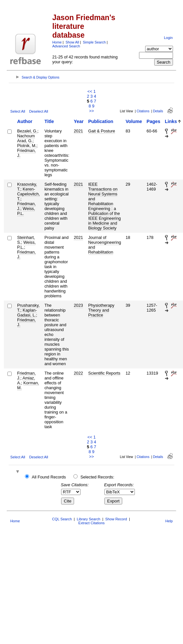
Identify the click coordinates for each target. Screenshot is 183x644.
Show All (72, 42)
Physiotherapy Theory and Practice (101, 310)
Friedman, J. (26, 153)
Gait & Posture (101, 131)
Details (158, 111)
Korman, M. (28, 385)
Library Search (88, 519)
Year (78, 121)
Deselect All (38, 111)
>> (91, 110)
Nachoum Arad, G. (26, 138)
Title (49, 121)
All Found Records (49, 477)
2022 (78, 373)
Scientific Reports (104, 373)
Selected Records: (97, 477)
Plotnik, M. (27, 145)
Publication (100, 121)
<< (89, 91)
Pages (153, 121)
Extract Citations (91, 523)
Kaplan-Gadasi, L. (27, 312)
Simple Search (94, 42)
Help (169, 521)
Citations (142, 111)
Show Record (116, 519)
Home (57, 42)
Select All (17, 111)
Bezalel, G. (27, 131)
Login (168, 38)
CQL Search (62, 519)
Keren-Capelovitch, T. (28, 194)
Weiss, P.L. (26, 211)
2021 (78, 131)
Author (24, 121)
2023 (78, 305)
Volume (133, 121)
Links (171, 121)
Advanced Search (66, 46)
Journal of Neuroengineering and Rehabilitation (104, 244)
